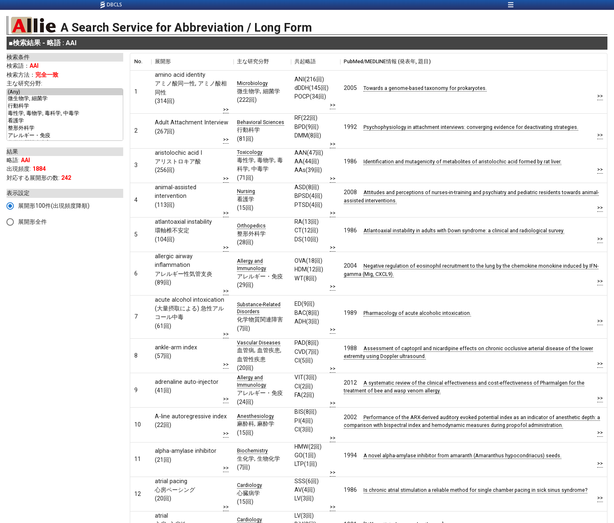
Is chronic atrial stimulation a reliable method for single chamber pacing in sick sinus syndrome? (475, 490)
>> (226, 109)
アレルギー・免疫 (65, 136)
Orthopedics (251, 226)
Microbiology (252, 83)
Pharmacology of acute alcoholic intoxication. (417, 313)
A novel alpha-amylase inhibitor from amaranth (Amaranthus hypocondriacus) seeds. (462, 455)
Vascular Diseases (259, 342)
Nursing (246, 191)
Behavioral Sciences (260, 122)
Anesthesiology (255, 416)
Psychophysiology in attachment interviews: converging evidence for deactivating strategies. (470, 127)
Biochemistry (252, 450)
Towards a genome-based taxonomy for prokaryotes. (425, 88)
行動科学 (65, 106)
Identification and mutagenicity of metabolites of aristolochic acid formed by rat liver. (462, 161)
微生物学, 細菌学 (65, 99)
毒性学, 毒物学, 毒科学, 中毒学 (65, 113)
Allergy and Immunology (251, 264)
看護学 (65, 121)
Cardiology (249, 485)
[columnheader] (140, 61)
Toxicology (249, 152)
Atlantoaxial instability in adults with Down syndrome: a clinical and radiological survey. (463, 230)
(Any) (65, 92)
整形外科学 (65, 128)
